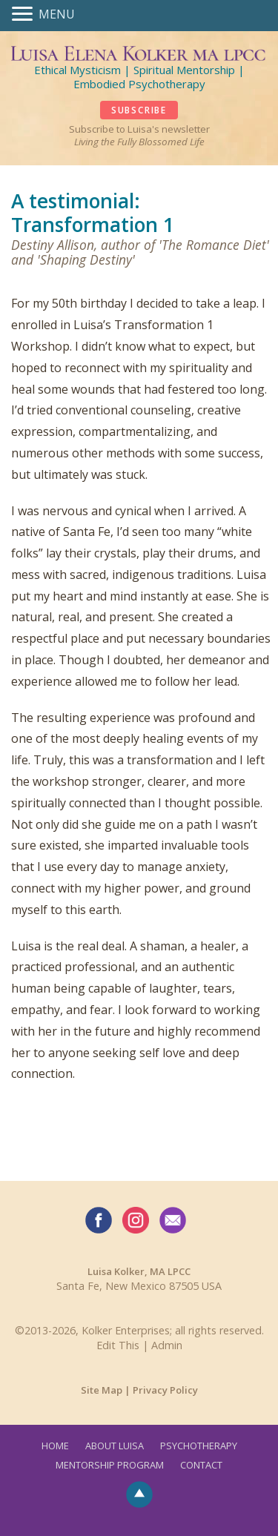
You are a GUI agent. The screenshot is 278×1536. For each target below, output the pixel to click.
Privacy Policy (165, 1390)
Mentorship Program (110, 1465)
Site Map (101, 1390)
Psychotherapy (198, 1445)
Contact (201, 1465)
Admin (166, 1345)
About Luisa (114, 1445)
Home (55, 1445)
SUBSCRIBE (139, 110)
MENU (57, 14)
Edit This (117, 1345)
